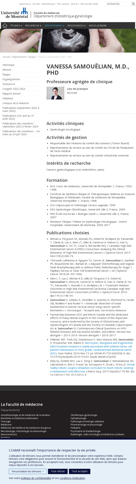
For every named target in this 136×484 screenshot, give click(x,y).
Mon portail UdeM (89, 3)
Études (15, 25)
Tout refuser (58, 471)
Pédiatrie (75, 427)
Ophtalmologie (78, 418)
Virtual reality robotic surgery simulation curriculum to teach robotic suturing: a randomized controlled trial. (92, 368)
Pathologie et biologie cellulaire (87, 421)
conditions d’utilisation (72, 478)
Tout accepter (80, 471)
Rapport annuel (11, 93)
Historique (8, 65)
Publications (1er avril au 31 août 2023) (18, 117)
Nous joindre (98, 25)
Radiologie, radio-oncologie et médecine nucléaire (97, 434)
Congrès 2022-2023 (13, 88)
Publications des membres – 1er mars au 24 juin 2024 (21, 133)
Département (53, 25)
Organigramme (11, 79)
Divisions (7, 84)
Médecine (6, 424)
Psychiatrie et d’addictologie (86, 431)
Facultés (36, 3)
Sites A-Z (75, 3)
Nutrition (5, 437)
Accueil (4, 25)
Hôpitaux (7, 98)
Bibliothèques (48, 3)
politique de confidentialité (36, 478)
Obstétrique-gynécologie (84, 415)
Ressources (76, 25)
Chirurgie (6, 421)
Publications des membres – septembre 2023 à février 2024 (20, 125)
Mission (6, 69)
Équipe (32, 56)
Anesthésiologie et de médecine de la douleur (25, 415)
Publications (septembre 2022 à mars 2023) (20, 109)
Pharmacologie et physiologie (86, 424)
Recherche (32, 25)
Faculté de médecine (47, 13)
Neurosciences (9, 434)
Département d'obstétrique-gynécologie (63, 16)
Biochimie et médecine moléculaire (19, 418)
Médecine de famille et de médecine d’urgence (26, 427)
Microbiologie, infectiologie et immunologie (23, 431)
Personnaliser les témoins (28, 471)
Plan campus (63, 3)
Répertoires (25, 3)
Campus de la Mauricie (15, 103)
